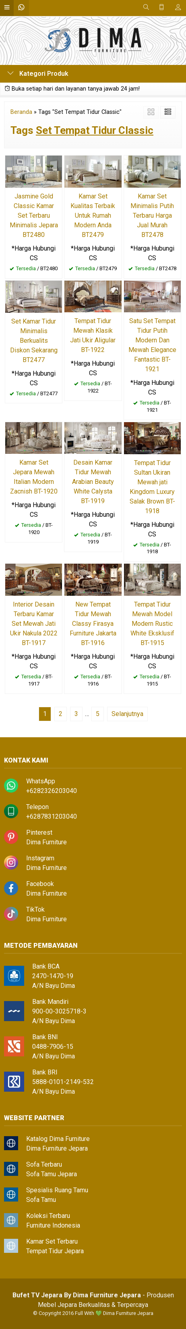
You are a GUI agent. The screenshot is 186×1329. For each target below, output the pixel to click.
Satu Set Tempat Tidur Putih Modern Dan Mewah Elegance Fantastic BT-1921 (152, 345)
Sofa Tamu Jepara (51, 1174)
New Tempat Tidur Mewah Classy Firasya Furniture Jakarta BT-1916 (93, 624)
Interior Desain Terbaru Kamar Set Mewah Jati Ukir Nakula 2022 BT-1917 (34, 624)
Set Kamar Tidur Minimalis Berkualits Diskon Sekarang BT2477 (34, 341)
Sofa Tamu (41, 1200)
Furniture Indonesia (53, 1225)
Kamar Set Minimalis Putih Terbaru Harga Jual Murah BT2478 (152, 215)
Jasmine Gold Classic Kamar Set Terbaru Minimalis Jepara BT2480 (34, 215)
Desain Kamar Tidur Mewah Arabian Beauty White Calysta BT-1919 (93, 482)
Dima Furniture (46, 842)
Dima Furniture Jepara (57, 1148)
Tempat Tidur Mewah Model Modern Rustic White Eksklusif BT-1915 (152, 624)
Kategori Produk (37, 73)
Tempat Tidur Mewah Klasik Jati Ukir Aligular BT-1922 (93, 335)
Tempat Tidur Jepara (55, 1251)
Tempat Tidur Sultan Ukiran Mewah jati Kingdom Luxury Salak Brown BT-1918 (152, 487)
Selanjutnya (127, 714)
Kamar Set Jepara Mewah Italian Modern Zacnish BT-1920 (34, 477)
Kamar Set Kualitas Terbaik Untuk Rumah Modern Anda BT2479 (92, 215)
